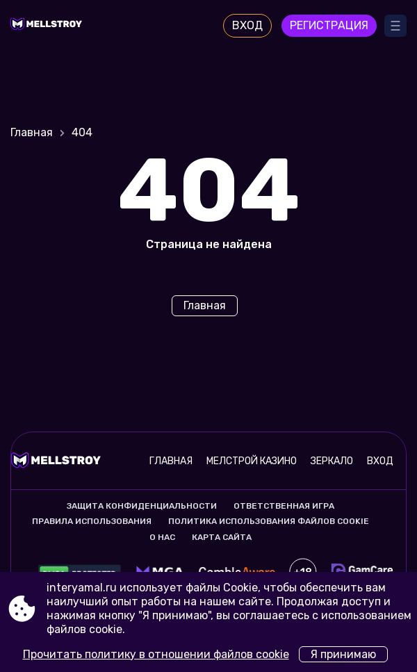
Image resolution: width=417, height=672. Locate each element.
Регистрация (329, 25)
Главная (31, 132)
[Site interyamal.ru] (49, 25)
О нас (162, 537)
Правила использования (92, 521)
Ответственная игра (284, 506)
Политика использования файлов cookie (268, 521)
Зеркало (332, 461)
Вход (247, 25)
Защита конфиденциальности (142, 506)
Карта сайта (222, 537)
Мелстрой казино (251, 461)
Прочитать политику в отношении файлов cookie (156, 654)
